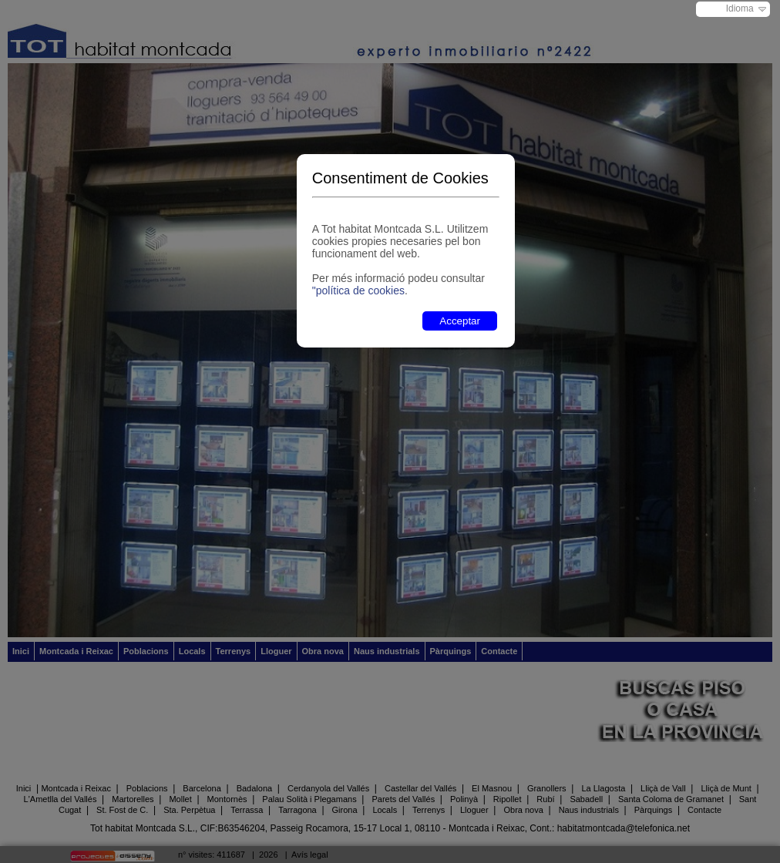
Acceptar (459, 321)
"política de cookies (358, 290)
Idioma (740, 8)
